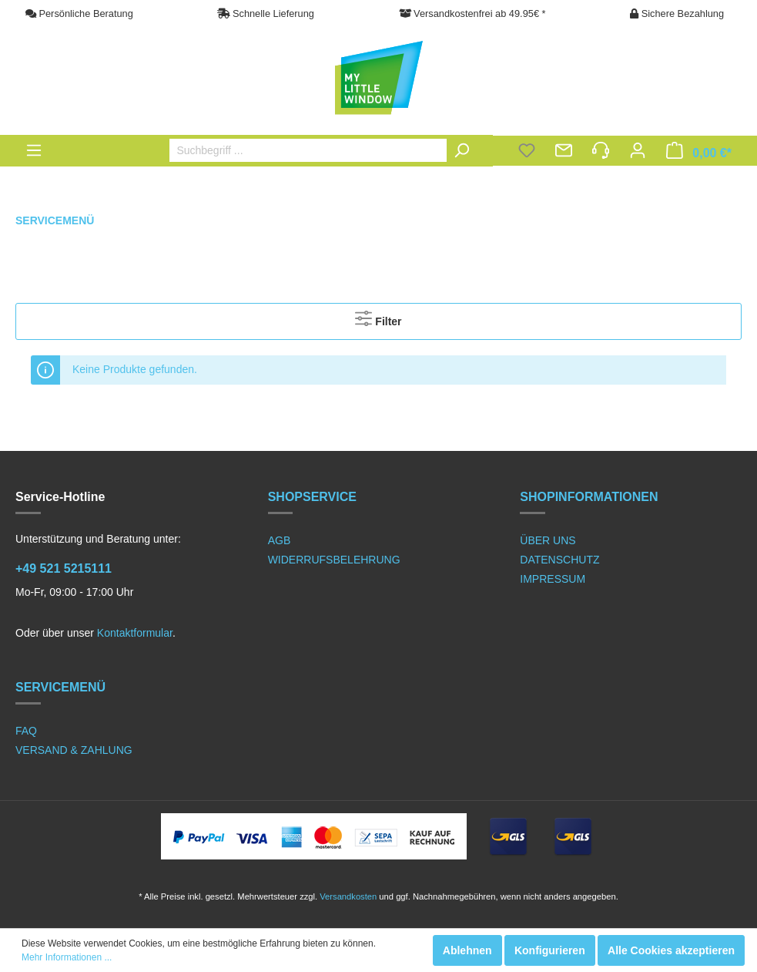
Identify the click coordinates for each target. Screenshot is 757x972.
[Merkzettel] (526, 152)
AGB (279, 540)
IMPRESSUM (552, 579)
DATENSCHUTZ (559, 559)
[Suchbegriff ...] (323, 150)
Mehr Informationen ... (67, 957)
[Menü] (33, 150)
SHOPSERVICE (312, 496)
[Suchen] (465, 150)
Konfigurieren (549, 950)
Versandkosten (348, 896)
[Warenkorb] (699, 152)
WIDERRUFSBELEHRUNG (334, 559)
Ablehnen (467, 950)
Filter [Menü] (378, 318)
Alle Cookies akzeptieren (671, 950)
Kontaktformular (135, 633)
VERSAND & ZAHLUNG (73, 750)
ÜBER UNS (547, 540)
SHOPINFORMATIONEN (589, 496)
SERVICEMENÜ (60, 687)
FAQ (26, 731)
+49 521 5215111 (63, 568)
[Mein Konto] (637, 152)
